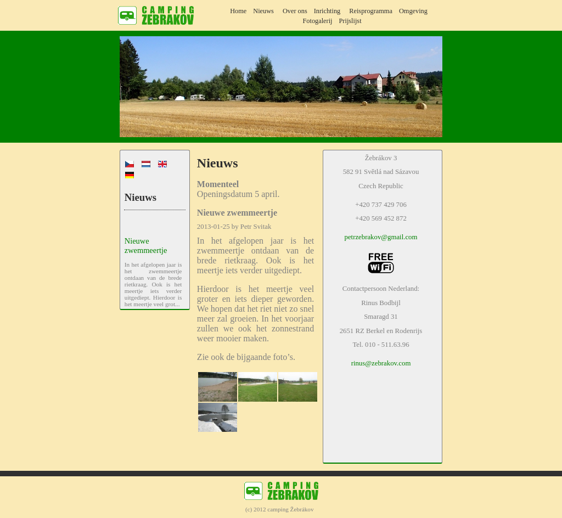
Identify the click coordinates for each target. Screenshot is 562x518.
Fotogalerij (317, 21)
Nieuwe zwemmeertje (146, 246)
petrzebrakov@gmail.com (381, 237)
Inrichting (327, 11)
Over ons (295, 11)
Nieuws (263, 11)
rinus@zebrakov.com (381, 363)
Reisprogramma (370, 11)
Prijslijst (350, 21)
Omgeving (413, 11)
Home (238, 11)
